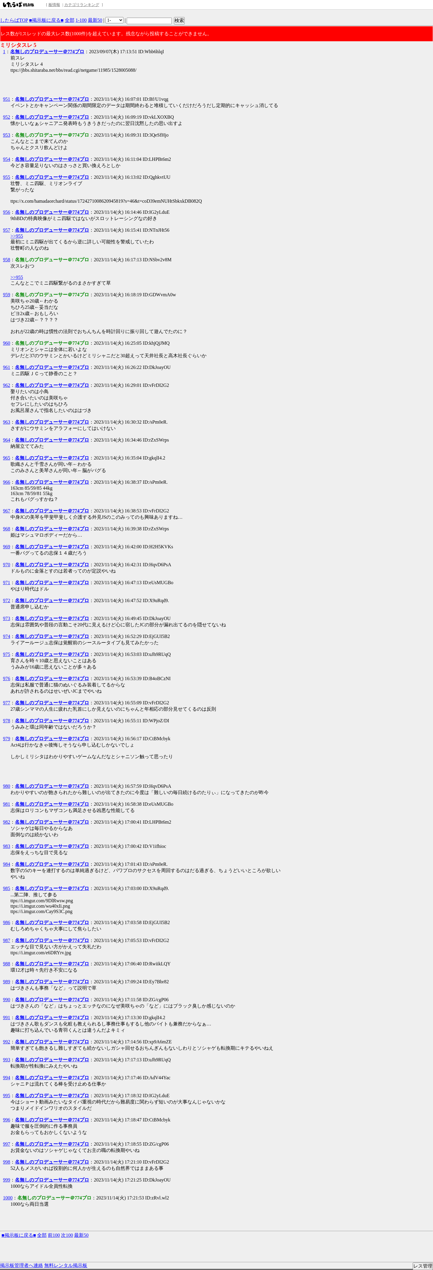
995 (6, 1095)
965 (6, 457)
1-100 (81, 20)
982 (6, 822)
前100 (54, 1235)
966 (6, 482)
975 (6, 654)
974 (6, 636)
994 (6, 1077)
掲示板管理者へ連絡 (21, 1265)
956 (6, 212)
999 (6, 1179)
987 (6, 940)
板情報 (54, 4)
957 (6, 230)
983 (6, 846)
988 (6, 963)
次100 (67, 1235)
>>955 (16, 236)
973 (6, 618)
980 (6, 786)
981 (6, 804)
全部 (69, 20)
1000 (8, 1197)
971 (6, 582)
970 (6, 564)
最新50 (95, 20)
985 (6, 888)
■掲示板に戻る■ (46, 20)
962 (6, 385)
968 (6, 528)
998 (6, 1161)
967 (6, 510)
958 (6, 259)
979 (6, 738)
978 (6, 720)
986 (6, 922)
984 (6, 864)
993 (6, 1059)
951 (6, 99)
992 (6, 1041)
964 (6, 439)
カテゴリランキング (81, 4)
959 (6, 294)
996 (6, 1119)
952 (6, 117)
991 (6, 1017)
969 (6, 546)
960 (6, 343)
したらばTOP (14, 20)
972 (6, 600)
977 (6, 702)
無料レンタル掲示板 (65, 1265)
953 (6, 135)
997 (6, 1144)
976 (6, 678)
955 (6, 177)
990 (6, 999)
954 (6, 159)
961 (6, 367)
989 (6, 981)
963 (6, 422)
